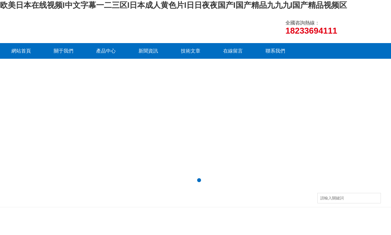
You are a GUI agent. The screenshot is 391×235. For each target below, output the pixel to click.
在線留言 (233, 51)
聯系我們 (275, 51)
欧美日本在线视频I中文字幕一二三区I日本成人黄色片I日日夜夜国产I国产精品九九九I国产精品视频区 (173, 5)
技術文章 (190, 51)
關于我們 (63, 51)
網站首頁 (21, 51)
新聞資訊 (148, 51)
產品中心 (106, 51)
